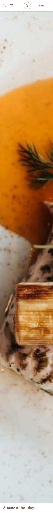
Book (41, 6)
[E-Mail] (11, 6)
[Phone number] (4, 6)
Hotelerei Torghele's (27, 5)
